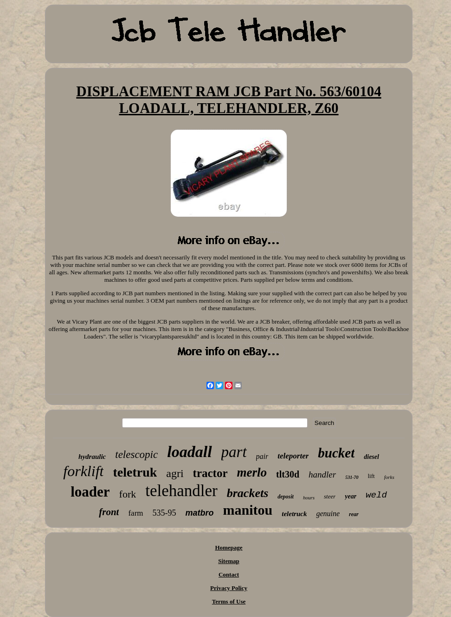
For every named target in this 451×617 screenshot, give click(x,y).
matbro (200, 512)
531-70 (351, 477)
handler (322, 474)
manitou (248, 509)
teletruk (135, 472)
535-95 (164, 512)
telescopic (136, 454)
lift (371, 475)
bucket (336, 452)
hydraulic (92, 456)
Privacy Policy (228, 587)
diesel (371, 456)
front (109, 511)
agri (174, 473)
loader (90, 492)
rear (354, 514)
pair (262, 456)
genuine (328, 513)
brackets (248, 493)
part (234, 452)
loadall (189, 451)
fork (127, 494)
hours (309, 497)
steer (329, 496)
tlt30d (287, 474)
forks (389, 477)
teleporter (293, 455)
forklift (83, 471)
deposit (285, 496)
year (350, 496)
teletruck (294, 513)
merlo (252, 472)
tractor (210, 473)
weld (376, 495)
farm (135, 513)
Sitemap (228, 560)
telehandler (181, 491)
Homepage (228, 547)
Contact (229, 574)
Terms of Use (228, 601)
